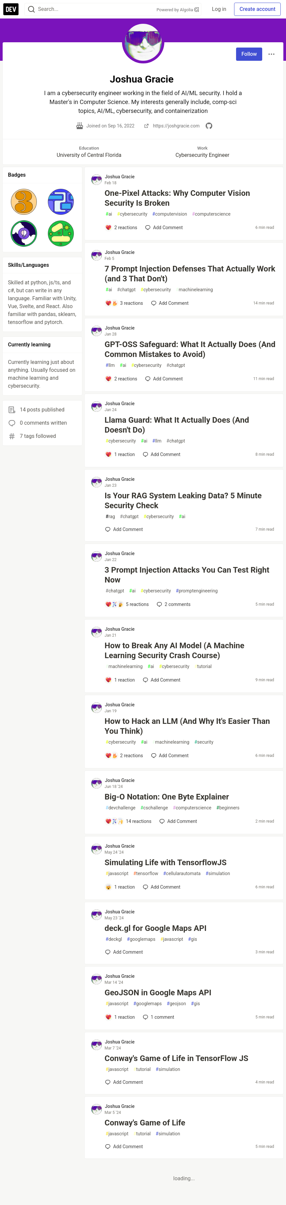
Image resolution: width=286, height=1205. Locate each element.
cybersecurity (132, 214)
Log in (219, 9)
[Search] (31, 9)
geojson (176, 1003)
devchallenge (120, 807)
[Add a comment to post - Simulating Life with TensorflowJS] (120, 887)
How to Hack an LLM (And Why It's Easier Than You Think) (187, 726)
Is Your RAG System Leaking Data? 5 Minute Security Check (183, 500)
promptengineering (197, 590)
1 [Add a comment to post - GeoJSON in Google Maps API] (158, 1017)
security (204, 742)
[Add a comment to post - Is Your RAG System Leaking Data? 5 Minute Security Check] (124, 529)
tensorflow (145, 873)
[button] (24, 202)
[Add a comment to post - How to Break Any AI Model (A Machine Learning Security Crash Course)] (120, 680)
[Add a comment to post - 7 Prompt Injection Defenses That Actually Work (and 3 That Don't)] (124, 303)
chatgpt (126, 289)
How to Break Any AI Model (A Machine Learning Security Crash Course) (174, 650)
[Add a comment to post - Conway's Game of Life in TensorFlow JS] (124, 1082)
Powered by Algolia (178, 9)
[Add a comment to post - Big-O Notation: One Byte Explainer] (128, 821)
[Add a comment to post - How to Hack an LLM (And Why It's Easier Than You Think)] (124, 756)
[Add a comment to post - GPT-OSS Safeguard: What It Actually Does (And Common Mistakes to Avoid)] (121, 379)
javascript (116, 873)
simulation (218, 873)
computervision (169, 214)
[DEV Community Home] (11, 9)
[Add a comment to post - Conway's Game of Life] (124, 1146)
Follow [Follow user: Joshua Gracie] (249, 54)
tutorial (203, 666)
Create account (257, 9)
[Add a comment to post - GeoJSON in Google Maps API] (120, 1017)
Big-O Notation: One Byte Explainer (166, 796)
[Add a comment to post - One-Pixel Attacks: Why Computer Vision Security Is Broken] (121, 227)
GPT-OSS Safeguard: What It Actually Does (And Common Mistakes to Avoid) (189, 349)
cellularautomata (181, 873)
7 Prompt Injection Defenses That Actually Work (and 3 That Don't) (189, 273)
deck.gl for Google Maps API (155, 928)
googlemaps (141, 939)
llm (110, 365)
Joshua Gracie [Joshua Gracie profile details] (120, 176)
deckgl (113, 939)
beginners (227, 807)
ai (108, 214)
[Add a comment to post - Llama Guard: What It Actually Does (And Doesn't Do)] (120, 454)
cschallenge (154, 807)
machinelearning (194, 289)
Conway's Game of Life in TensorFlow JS (176, 1058)
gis (192, 939)
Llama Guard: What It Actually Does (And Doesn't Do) (176, 425)
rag (110, 516)
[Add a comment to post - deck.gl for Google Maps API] (124, 952)
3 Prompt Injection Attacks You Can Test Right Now (186, 575)
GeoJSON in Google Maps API (157, 992)
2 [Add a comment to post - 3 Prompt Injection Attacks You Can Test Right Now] (172, 604)
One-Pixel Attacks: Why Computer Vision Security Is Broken (177, 198)
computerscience (211, 214)
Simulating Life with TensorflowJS (165, 862)
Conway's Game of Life (144, 1122)
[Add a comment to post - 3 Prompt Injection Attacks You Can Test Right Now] (127, 604)
